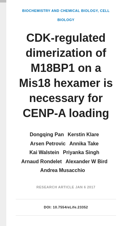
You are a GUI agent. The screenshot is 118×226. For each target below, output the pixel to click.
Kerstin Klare (83, 134)
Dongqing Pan (47, 134)
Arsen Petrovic (47, 143)
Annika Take (83, 143)
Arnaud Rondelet (41, 161)
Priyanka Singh (81, 152)
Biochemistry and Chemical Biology (60, 11)
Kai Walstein (44, 152)
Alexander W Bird (86, 161)
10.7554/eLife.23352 (70, 207)
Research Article (55, 187)
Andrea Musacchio (62, 170)
